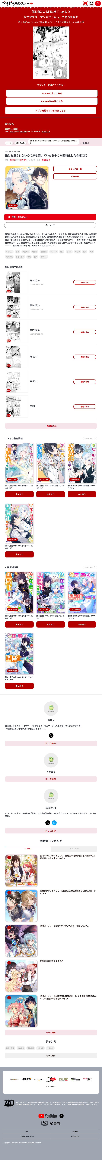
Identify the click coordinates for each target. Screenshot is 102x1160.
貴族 (91, 251)
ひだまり (23, 131)
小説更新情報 (11, 567)
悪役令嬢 (43, 251)
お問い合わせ (75, 1136)
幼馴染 (34, 251)
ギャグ (77, 251)
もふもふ (9, 251)
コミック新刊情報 (14, 438)
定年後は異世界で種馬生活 (51, 961)
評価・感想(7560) (19, 217)
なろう (69, 251)
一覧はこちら (51, 425)
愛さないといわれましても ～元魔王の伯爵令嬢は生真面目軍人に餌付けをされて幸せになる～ (68, 857)
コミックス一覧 (75, 168)
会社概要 (75, 1131)
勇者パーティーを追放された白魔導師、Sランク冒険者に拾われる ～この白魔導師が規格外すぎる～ (68, 997)
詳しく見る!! (51, 743)
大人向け (40, 1048)
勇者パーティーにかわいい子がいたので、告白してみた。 (65, 925)
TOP (26, 1131)
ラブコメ (53, 251)
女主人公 (25, 251)
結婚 (84, 251)
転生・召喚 (10, 1048)
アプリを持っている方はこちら (50, 110)
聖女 (35, 257)
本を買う (19, 494)
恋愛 (17, 251)
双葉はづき (46, 131)
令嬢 (29, 257)
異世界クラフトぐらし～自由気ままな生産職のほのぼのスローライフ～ (68, 892)
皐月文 (12, 131)
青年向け (30, 1048)
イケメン (43, 257)
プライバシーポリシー (27, 1136)
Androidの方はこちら (52, 101)
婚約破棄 (9, 257)
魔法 (61, 251)
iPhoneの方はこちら (52, 93)
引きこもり (20, 257)
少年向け (21, 1048)
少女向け (50, 1048)
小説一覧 (75, 176)
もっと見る (51, 1032)
